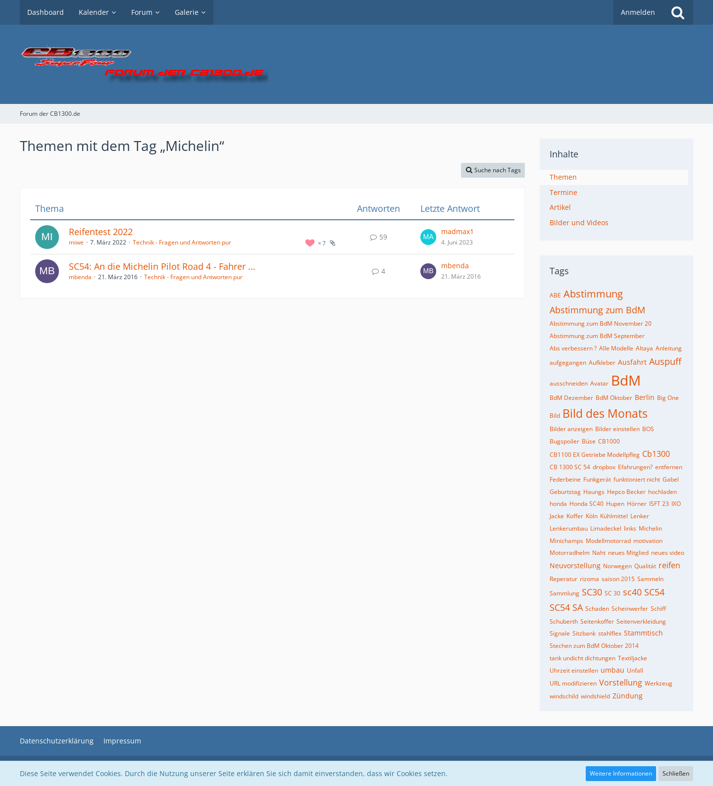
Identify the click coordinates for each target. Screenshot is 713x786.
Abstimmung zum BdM (597, 310)
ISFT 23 (659, 503)
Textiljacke (632, 658)
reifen (669, 565)
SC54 (654, 592)
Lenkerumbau (569, 528)
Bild (555, 415)
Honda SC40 (586, 503)
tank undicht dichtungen (582, 658)
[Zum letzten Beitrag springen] (428, 237)
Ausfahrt (632, 362)
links (630, 528)
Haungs (594, 492)
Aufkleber (602, 362)
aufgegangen (568, 362)
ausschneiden (569, 383)
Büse (589, 441)
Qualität (645, 566)
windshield (595, 696)
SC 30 (612, 593)
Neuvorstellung (575, 565)
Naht (599, 552)
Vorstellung (620, 682)
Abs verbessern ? (573, 348)
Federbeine (565, 479)
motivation (647, 541)
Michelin (650, 528)
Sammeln (650, 579)
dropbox (604, 467)
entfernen (668, 467)
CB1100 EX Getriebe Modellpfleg (595, 454)
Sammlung (564, 593)
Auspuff (665, 361)
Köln (592, 516)
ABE (555, 295)
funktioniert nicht (636, 479)
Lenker (639, 516)
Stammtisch (643, 633)
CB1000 (609, 441)
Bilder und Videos (579, 222)
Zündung (627, 695)
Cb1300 (656, 453)
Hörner (637, 503)
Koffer (574, 516)
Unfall (635, 670)
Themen (563, 177)
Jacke (557, 516)
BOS (648, 429)
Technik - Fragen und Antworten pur (182, 242)
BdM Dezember (571, 397)
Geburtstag (565, 492)
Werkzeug (658, 683)
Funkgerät (597, 479)
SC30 (592, 592)
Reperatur (563, 579)
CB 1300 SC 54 (570, 467)
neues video (667, 552)
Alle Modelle (616, 348)
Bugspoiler (564, 441)
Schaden (597, 608)
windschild (564, 696)
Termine (563, 192)
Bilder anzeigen (571, 429)
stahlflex (609, 633)
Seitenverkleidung (641, 621)
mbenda (80, 277)
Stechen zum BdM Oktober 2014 (594, 645)
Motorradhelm (570, 552)
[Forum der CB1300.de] (356, 64)
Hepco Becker (626, 492)
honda (558, 503)
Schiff (658, 608)
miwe (76, 242)
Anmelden (638, 12)
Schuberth (564, 621)
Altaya (644, 348)
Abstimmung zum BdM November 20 (601, 323)
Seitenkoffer (597, 621)
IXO (676, 503)
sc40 (632, 592)
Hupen (615, 503)
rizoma (589, 579)
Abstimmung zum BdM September (597, 336)
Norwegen (617, 566)
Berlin (645, 397)
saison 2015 (618, 579)
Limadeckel (605, 528)
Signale (560, 633)
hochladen (662, 492)
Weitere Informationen (621, 773)
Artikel (560, 207)
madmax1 (457, 231)
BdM (626, 380)
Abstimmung (593, 293)
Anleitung (669, 348)
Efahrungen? (635, 467)
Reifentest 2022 (101, 232)
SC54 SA (566, 607)
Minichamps (566, 541)
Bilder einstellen (617, 429)
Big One (668, 397)
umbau (612, 670)
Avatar (599, 383)
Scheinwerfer (629, 608)
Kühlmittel (614, 516)
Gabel (670, 479)
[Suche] (677, 12)
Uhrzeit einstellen (574, 670)
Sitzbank (584, 633)
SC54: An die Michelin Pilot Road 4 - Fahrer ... (162, 266)
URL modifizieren (573, 683)
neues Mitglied (628, 552)
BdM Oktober (614, 397)
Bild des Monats (605, 413)
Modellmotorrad (608, 541)
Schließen (675, 773)
